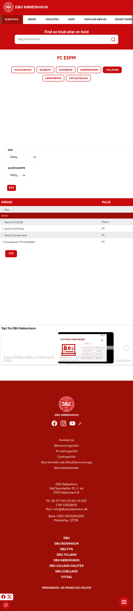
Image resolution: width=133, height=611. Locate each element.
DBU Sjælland (66, 571)
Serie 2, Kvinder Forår (14, 235)
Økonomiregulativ (66, 445)
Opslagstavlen (78, 78)
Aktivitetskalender (66, 467)
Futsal (66, 577)
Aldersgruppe (16, 168)
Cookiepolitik (66, 456)
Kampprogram (89, 70)
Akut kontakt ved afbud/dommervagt (66, 462)
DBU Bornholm (66, 543)
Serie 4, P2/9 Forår (13, 229)
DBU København (66, 560)
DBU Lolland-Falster (66, 565)
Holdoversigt (23, 70)
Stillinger (112, 70)
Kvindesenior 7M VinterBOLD (18, 242)
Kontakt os (66, 440)
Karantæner (53, 78)
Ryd (11, 188)
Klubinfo (45, 70)
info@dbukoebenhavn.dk (70, 509)
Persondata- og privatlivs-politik (66, 588)
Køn (10, 150)
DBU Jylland (67, 554)
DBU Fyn (66, 549)
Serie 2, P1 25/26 (12, 222)
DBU (66, 538)
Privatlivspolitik (66, 451)
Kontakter (65, 70)
